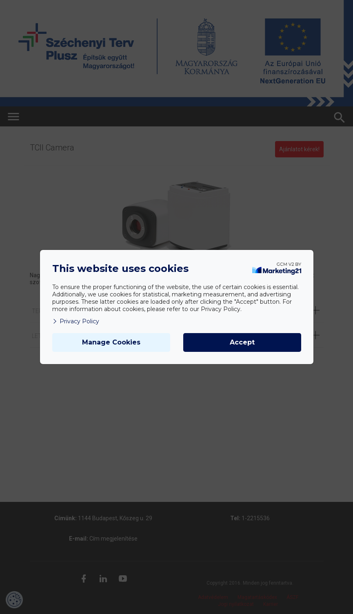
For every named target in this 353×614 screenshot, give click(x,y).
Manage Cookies (111, 342)
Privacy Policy (75, 321)
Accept (242, 342)
